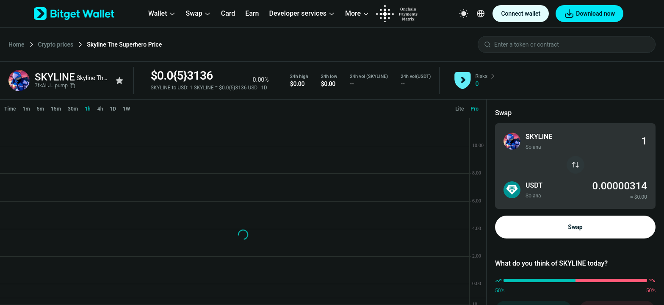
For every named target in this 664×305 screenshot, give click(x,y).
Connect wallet (520, 13)
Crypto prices (56, 44)
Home (16, 44)
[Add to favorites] (119, 80)
